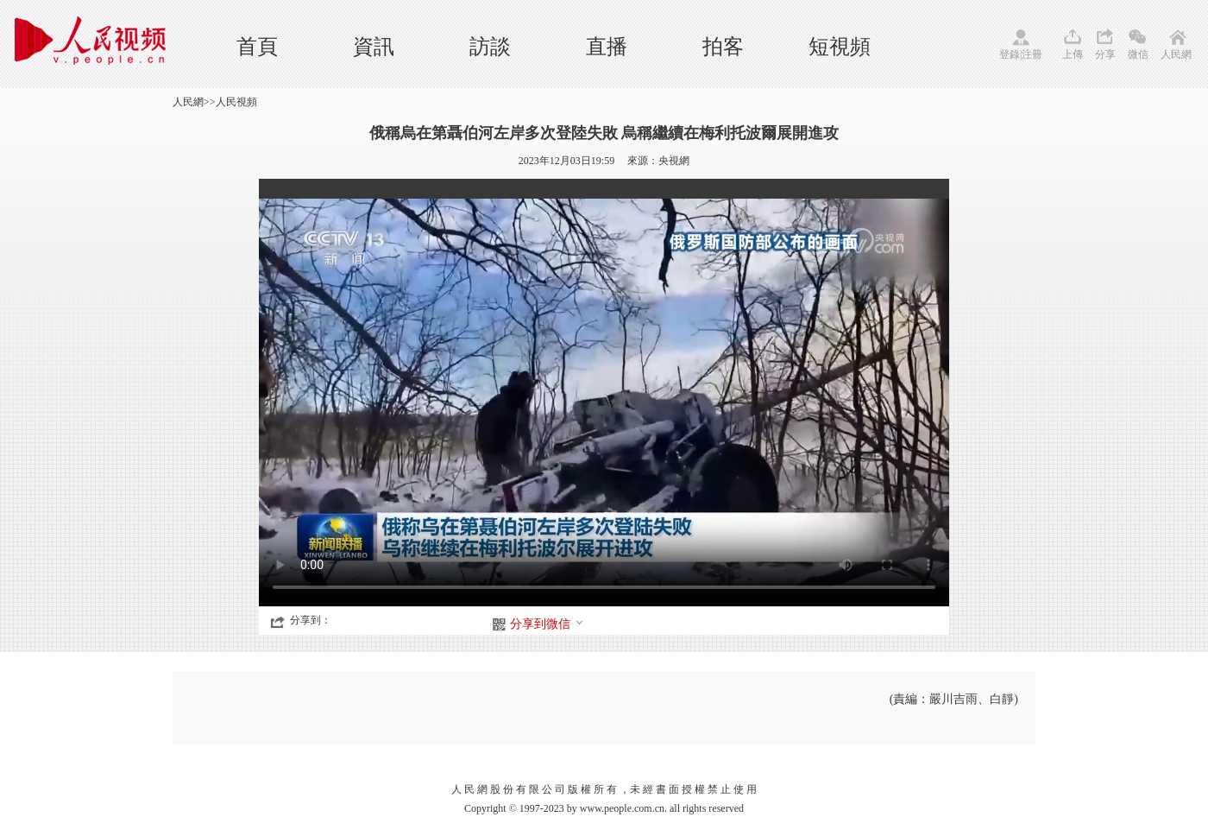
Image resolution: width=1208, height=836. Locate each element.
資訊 (373, 46)
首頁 (257, 46)
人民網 (1176, 54)
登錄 (1009, 54)
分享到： (310, 620)
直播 (606, 46)
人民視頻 (236, 102)
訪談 (490, 46)
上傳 (1072, 54)
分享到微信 (547, 624)
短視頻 (839, 46)
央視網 (673, 161)
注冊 (1032, 54)
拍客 (723, 46)
